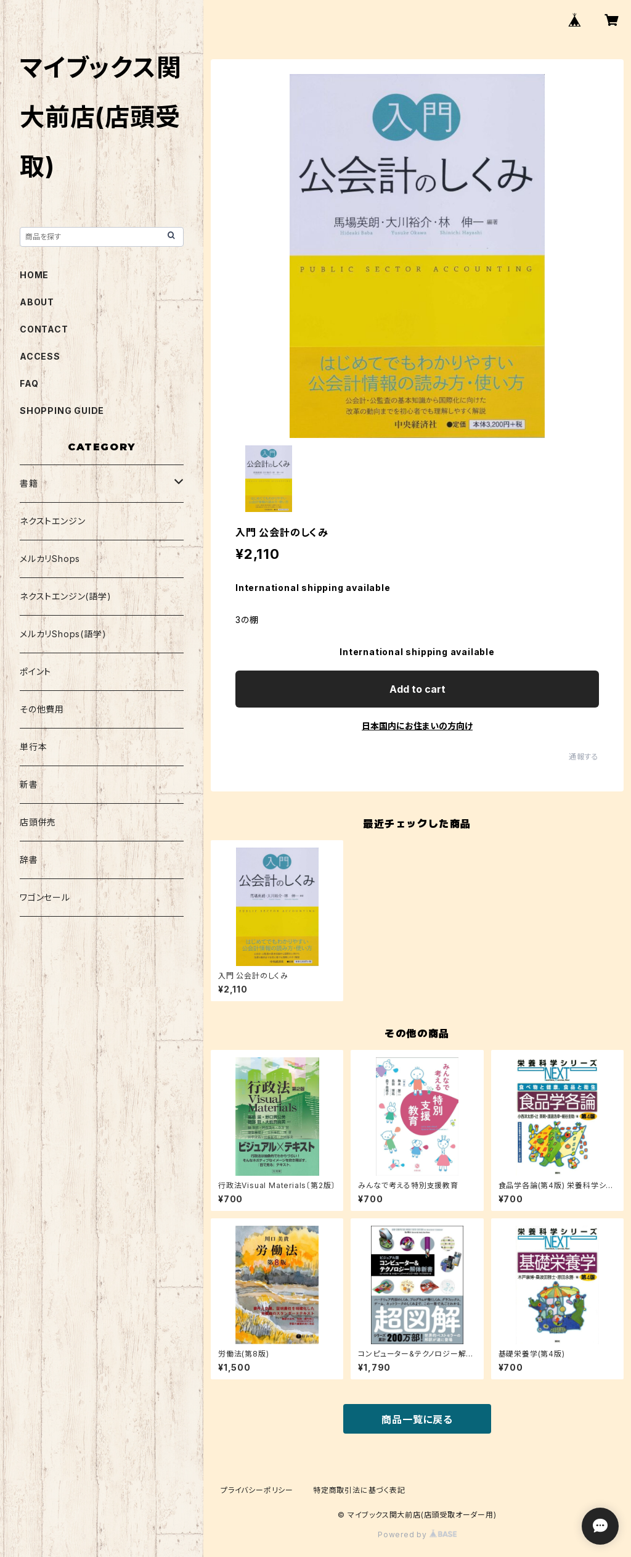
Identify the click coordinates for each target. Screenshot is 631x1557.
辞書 (29, 859)
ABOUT (37, 302)
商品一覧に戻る (417, 1419)
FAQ (29, 383)
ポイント (35, 671)
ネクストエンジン (52, 521)
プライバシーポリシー (257, 1490)
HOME (34, 275)
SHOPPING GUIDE (62, 410)
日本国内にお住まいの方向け (417, 726)
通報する (584, 756)
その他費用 (42, 709)
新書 (29, 784)
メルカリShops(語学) (63, 634)
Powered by (417, 1534)
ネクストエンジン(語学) (66, 596)
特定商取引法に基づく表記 (359, 1490)
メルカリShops (50, 558)
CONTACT (44, 329)
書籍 (29, 483)
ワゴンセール (45, 897)
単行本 (33, 746)
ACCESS (40, 356)
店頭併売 (38, 822)
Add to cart (417, 689)
